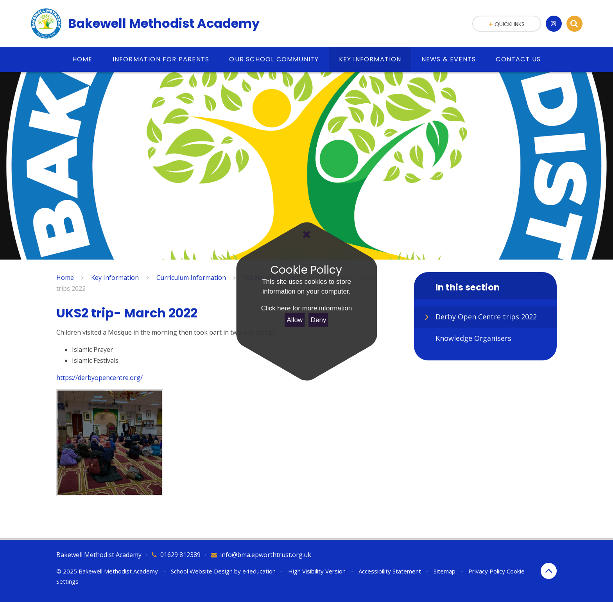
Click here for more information (306, 308)
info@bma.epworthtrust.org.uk (265, 554)
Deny (318, 320)
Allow (295, 320)
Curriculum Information (191, 277)
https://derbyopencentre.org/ (99, 377)
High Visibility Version (317, 571)
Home (65, 277)
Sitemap (444, 571)
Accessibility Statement (389, 571)
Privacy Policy (486, 571)
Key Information (115, 277)
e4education (259, 571)
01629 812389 (180, 554)
